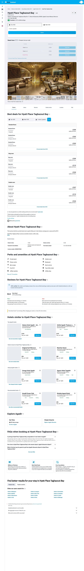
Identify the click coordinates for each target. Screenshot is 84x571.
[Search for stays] (2, 9)
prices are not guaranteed (39, 527)
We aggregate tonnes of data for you (45, 533)
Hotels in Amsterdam (60, 514)
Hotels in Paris (36, 520)
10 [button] (19, 44)
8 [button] (36, 41)
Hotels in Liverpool (37, 514)
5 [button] (26, 41)
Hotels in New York (37, 516)
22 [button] (36, 47)
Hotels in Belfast (13, 516)
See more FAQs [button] (34, 475)
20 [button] (29, 47)
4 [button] (57, 37)
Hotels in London (60, 518)
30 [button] (39, 51)
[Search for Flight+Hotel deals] (2, 15)
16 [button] (39, 44)
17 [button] (19, 47)
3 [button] (19, 41)
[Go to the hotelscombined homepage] (10, 2)
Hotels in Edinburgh (60, 520)
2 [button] (39, 37)
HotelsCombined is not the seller (45, 531)
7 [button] (44, 41)
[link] (17, 333)
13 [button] (29, 44)
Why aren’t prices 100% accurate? (45, 536)
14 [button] (33, 44)
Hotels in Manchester (14, 518)
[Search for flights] (2, 6)
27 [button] (29, 51)
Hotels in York (13, 520)
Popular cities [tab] (14, 507)
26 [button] (26, 51)
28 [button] (33, 51)
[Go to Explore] (2, 18)
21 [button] (33, 47)
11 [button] (23, 44)
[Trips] (2, 22)
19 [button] (26, 47)
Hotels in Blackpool (14, 514)
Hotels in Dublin (36, 518)
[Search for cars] (2, 12)
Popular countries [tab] (23, 507)
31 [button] (19, 54)
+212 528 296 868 (14, 18)
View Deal (40, 316)
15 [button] (36, 44)
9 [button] (39, 41)
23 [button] (39, 47)
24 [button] (19, 51)
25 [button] (23, 51)
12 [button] (26, 44)
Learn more (42, 192)
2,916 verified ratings (23, 20)
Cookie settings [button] (13, 198)
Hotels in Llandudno (60, 516)
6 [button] (29, 41)
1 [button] (36, 37)
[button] (2, 2)
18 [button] (23, 47)
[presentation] (24, 101)
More (11, 215)
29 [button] (36, 51)
